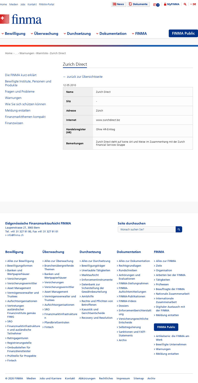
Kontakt (32, 4)
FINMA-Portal (46, 4)
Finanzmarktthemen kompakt (25, 117)
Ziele (159, 265)
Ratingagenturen (17, 338)
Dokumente (137, 4)
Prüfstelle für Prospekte (21, 355)
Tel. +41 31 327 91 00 (18, 231)
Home (3, 4)
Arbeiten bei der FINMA (170, 275)
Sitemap (139, 378)
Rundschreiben (128, 270)
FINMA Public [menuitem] (183, 33)
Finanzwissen (14, 123)
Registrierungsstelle (19, 342)
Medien (13, 4)
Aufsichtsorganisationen (22, 301)
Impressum (123, 378)
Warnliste (42, 53)
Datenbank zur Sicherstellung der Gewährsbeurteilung (94, 288)
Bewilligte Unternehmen (171, 344)
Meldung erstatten (17, 110)
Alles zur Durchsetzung (96, 261)
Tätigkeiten (163, 279)
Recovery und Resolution (97, 317)
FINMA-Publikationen (132, 296)
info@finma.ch (15, 235)
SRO (9, 321)
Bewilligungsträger (93, 265)
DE (194, 4)
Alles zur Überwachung (58, 261)
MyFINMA (173, 4)
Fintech (11, 360)
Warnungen (26, 53)
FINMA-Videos (127, 301)
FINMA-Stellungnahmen (133, 283)
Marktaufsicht (90, 275)
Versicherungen (17, 278)
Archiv (123, 340)
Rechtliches (106, 378)
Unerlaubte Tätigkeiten (96, 270)
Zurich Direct (58, 53)
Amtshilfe (88, 296)
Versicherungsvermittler (22, 283)
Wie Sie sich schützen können (25, 104)
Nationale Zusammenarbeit (172, 293)
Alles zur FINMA (166, 261)
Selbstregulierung (130, 327)
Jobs (23, 4)
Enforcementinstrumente (97, 279)
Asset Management (19, 288)
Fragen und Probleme (20, 91)
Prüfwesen (162, 284)
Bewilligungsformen (19, 265)
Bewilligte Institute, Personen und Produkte (28, 83)
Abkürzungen (87, 378)
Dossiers (124, 305)
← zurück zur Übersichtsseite (83, 77)
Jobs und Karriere (50, 378)
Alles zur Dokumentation (134, 261)
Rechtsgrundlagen (130, 265)
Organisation (164, 270)
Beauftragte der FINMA (170, 289)
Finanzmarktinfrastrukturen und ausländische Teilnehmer (23, 330)
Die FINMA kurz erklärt (20, 75)
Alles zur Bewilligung (20, 261)
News (118, 4)
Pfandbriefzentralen (56, 322)
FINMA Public (166, 327)
